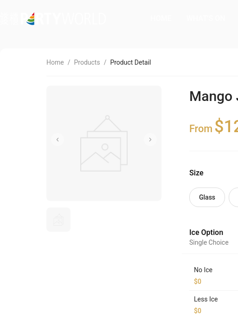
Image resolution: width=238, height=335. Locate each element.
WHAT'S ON (206, 18)
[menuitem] (161, 18)
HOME (160, 18)
